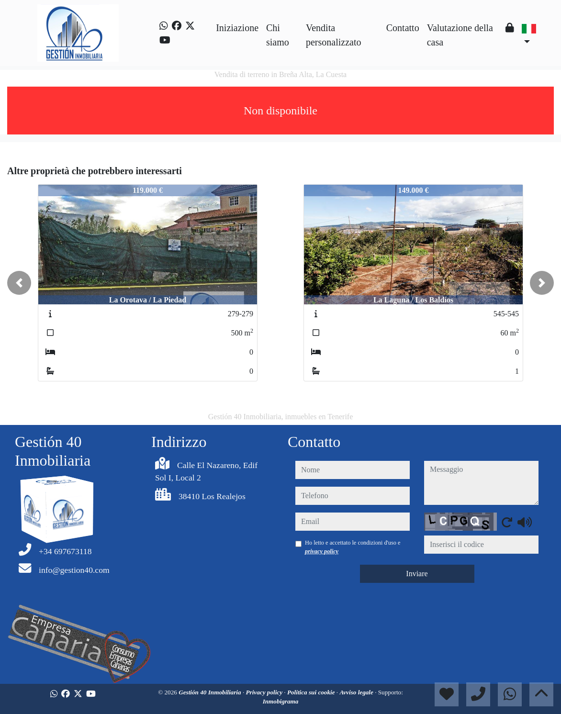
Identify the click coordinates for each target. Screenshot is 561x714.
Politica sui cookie (312, 692)
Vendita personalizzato (333, 34)
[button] (19, 283)
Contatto (402, 27)
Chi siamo (277, 34)
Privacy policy (265, 692)
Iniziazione (237, 27)
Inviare (416, 573)
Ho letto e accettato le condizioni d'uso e (353, 547)
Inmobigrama (281, 701)
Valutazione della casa (460, 34)
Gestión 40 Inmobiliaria (211, 692)
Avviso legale (357, 692)
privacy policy (321, 551)
